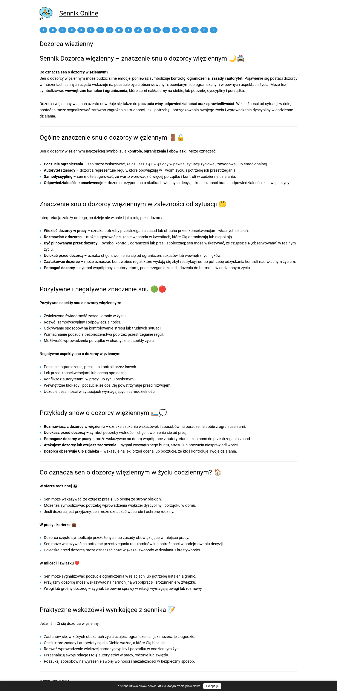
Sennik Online (78, 13)
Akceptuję (212, 686)
